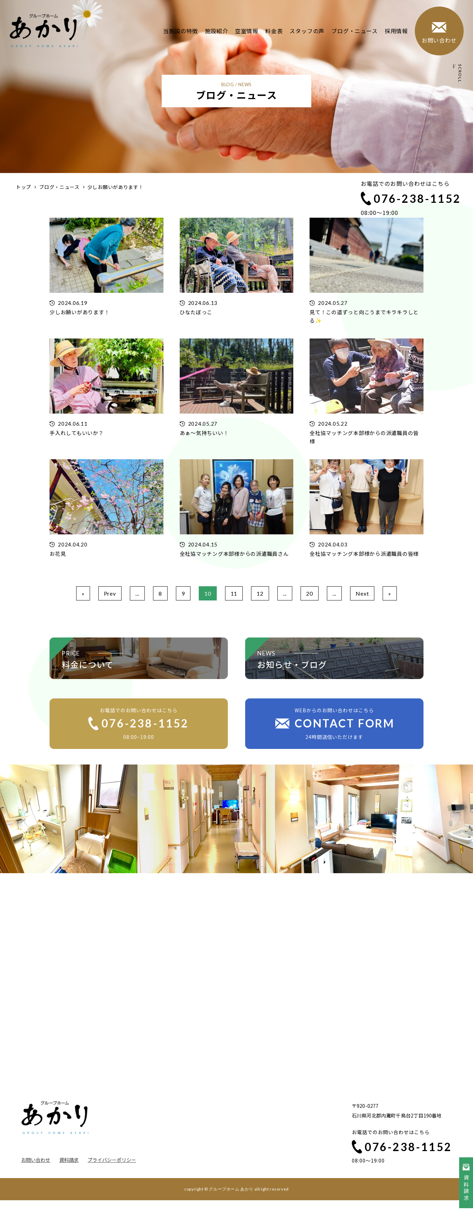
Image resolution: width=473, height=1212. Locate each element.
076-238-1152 (411, 198)
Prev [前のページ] (110, 593)
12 (260, 593)
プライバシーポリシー (112, 1159)
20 (309, 593)
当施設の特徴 (180, 31)
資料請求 (69, 1159)
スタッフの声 (306, 31)
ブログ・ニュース (354, 31)
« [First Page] (83, 593)
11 (234, 593)
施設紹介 (216, 31)
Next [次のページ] (362, 593)
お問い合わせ (35, 1159)
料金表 (274, 31)
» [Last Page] (389, 593)
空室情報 (246, 31)
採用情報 (396, 31)
